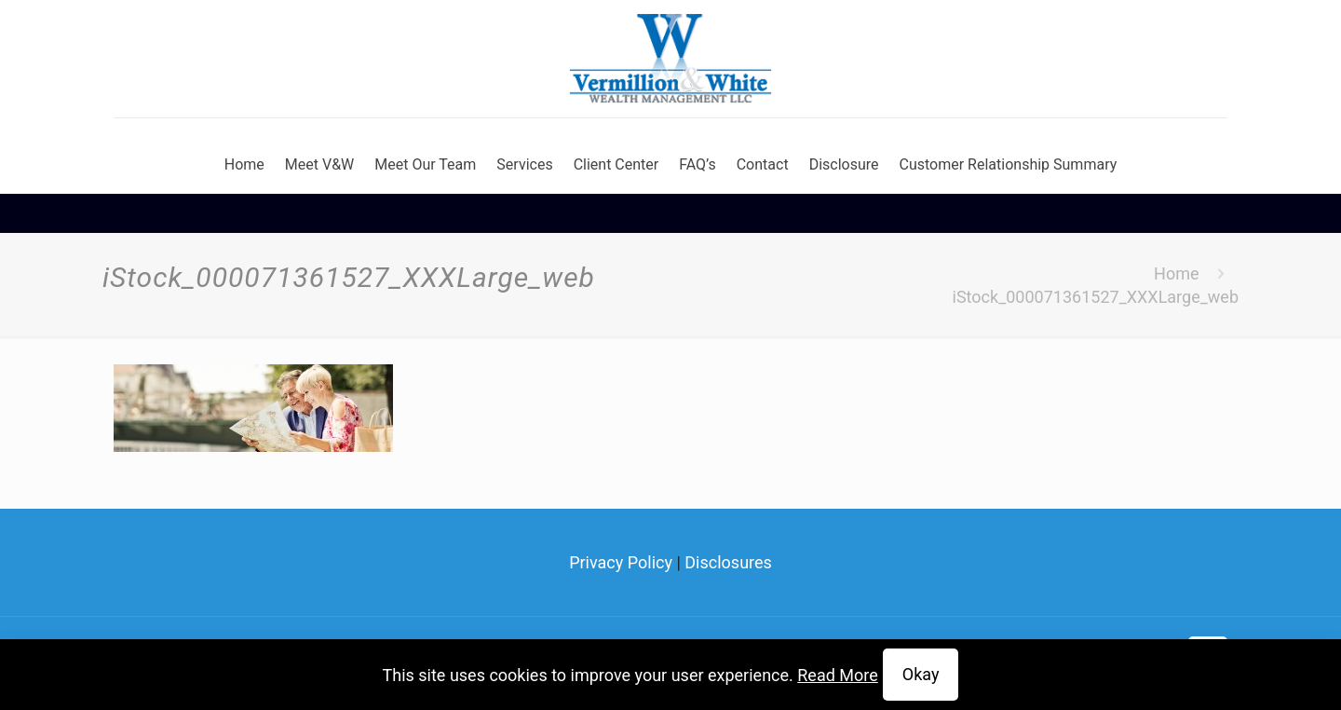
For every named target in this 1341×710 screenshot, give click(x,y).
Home (1176, 273)
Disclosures (728, 562)
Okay (921, 674)
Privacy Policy (620, 562)
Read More (837, 675)
